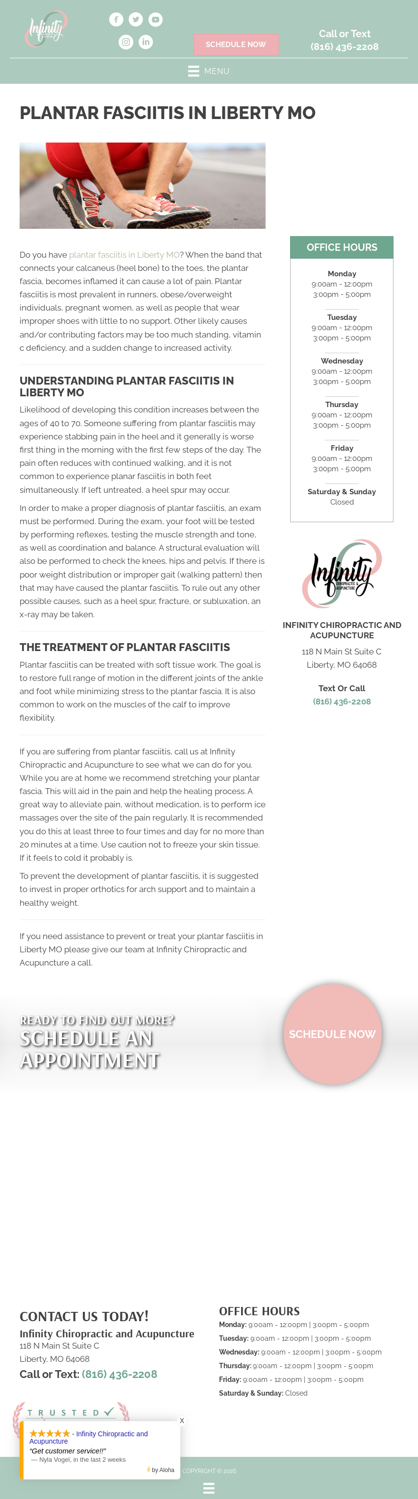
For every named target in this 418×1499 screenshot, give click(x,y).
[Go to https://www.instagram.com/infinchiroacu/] (126, 43)
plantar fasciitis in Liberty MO (124, 255)
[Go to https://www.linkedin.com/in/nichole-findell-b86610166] (145, 43)
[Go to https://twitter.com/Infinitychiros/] (135, 21)
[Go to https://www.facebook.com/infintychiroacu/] (116, 21)
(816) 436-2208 (345, 46)
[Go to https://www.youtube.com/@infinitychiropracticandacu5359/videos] (155, 21)
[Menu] (209, 1488)
